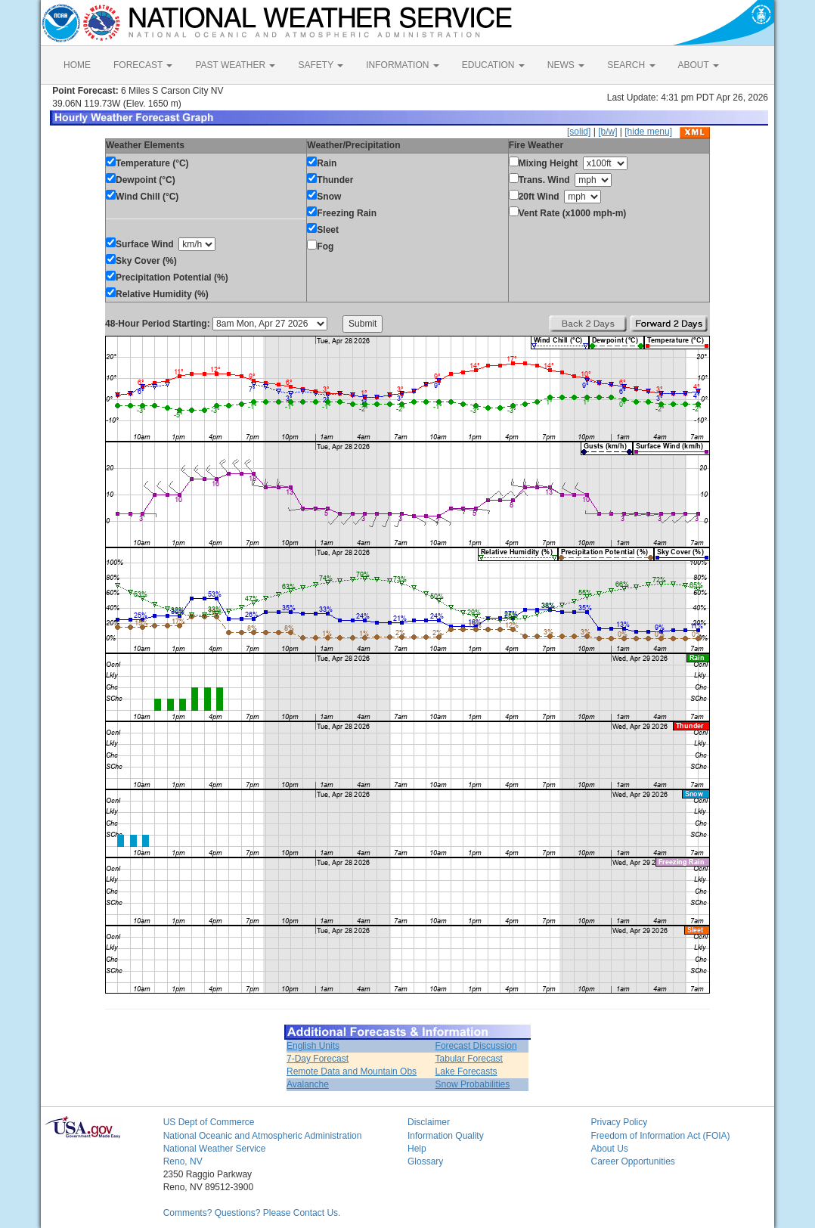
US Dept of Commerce (209, 1122)
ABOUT (698, 65)
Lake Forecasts (466, 1071)
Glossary (425, 1161)
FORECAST (142, 65)
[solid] (578, 131)
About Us (609, 1148)
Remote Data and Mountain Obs (352, 1071)
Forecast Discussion (476, 1045)
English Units (313, 1045)
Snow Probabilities (472, 1084)
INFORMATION (402, 65)
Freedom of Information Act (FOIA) (660, 1135)
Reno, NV (183, 1161)
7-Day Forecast (318, 1058)
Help (417, 1148)
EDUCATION (493, 65)
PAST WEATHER (235, 65)
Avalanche (308, 1084)
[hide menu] (648, 131)
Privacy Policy (618, 1122)
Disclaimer (429, 1122)
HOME (77, 65)
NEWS (565, 65)
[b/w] (607, 131)
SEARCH (631, 65)
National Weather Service (214, 1148)
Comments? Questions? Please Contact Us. (252, 1213)
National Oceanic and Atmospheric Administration (262, 1135)
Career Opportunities (632, 1161)
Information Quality (446, 1135)
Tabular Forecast (469, 1058)
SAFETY (320, 65)
